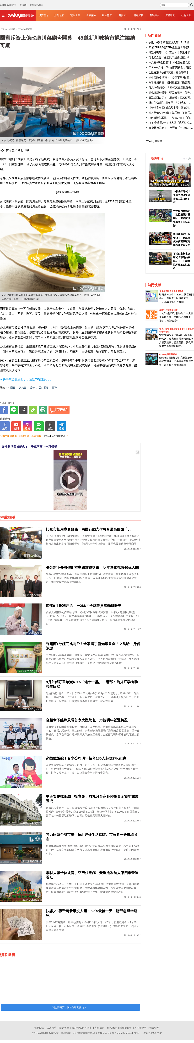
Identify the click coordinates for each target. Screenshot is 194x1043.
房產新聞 (170, 15)
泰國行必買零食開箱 (168, 310)
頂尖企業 (75, 15)
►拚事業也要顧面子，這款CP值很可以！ (27, 379)
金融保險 (91, 15)
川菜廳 (22, 387)
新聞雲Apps (36, 1)
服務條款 (112, 1027)
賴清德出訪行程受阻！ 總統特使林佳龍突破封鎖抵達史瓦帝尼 (181, 239)
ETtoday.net (104, 1033)
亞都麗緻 (43, 387)
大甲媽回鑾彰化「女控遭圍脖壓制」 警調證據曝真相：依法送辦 (181, 218)
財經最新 (59, 15)
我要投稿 (39, 1027)
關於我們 (64, 1027)
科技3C (123, 15)
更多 (187, 158)
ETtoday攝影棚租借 (168, 354)
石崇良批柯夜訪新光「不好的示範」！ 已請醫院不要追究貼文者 (181, 261)
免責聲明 (154, 1027)
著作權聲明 (140, 1027)
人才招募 (51, 1027)
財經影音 (138, 15)
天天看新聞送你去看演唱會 (171, 291)
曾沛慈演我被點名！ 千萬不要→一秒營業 (29, 446)
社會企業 (186, 15)
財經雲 (18, 15)
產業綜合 (154, 15)
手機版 (23, 1)
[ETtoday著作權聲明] (55, 436)
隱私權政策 (125, 1027)
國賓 (12, 387)
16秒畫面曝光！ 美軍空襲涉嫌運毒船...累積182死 (182, 197)
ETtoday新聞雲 (8, 1)
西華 (54, 387)
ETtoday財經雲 (154, 141)
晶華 (32, 387)
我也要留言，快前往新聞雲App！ (70, 1007)
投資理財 (43, 15)
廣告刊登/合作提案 (82, 1027)
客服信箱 (99, 1027)
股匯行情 (107, 15)
